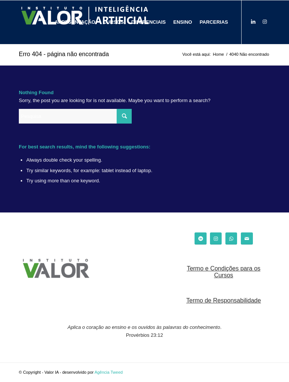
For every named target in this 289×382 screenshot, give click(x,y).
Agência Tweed (108, 372)
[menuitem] (75, 22)
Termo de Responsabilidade (223, 300)
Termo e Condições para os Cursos (223, 271)
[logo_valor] (56, 269)
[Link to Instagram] (264, 22)
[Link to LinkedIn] (253, 22)
